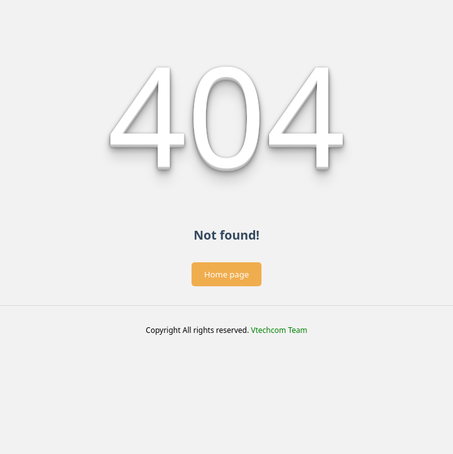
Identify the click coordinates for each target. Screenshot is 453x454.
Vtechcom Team (279, 330)
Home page (226, 274)
